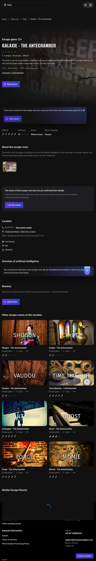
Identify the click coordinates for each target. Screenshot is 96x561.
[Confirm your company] (14, 205)
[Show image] (9, 167)
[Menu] (88, 5)
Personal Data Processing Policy (15, 544)
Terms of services (9, 540)
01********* (9, 228)
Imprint (5, 536)
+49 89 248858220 (73, 533)
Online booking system (11, 523)
